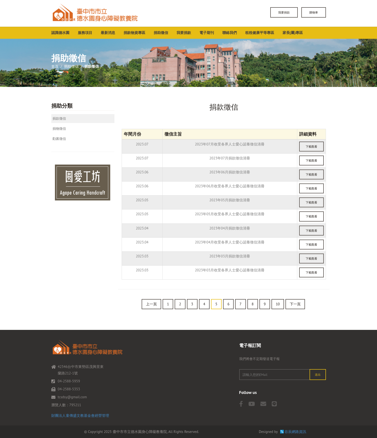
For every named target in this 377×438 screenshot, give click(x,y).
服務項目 (85, 32)
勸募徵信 (59, 139)
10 (278, 304)
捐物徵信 (59, 128)
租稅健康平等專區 (259, 32)
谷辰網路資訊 (295, 431)
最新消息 (108, 32)
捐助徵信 (161, 32)
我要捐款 (284, 12)
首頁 (55, 66)
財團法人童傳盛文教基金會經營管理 (80, 415)
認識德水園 (60, 32)
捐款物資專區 (134, 32)
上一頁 (151, 304)
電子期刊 (206, 32)
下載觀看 (311, 146)
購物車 (313, 12)
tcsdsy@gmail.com (72, 397)
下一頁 (295, 304)
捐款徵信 (59, 118)
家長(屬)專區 (293, 32)
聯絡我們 (229, 32)
